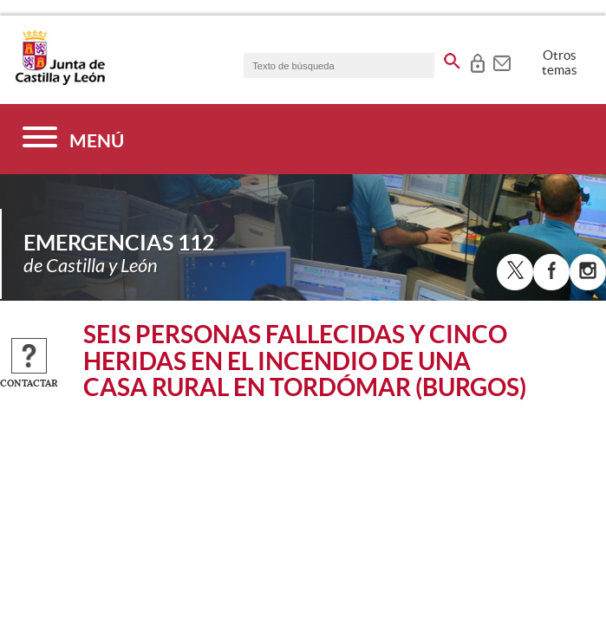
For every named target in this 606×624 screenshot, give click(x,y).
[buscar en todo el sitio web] (452, 58)
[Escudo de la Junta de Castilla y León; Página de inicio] (60, 81)
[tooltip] (477, 60)
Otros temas (559, 62)
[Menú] (73, 139)
